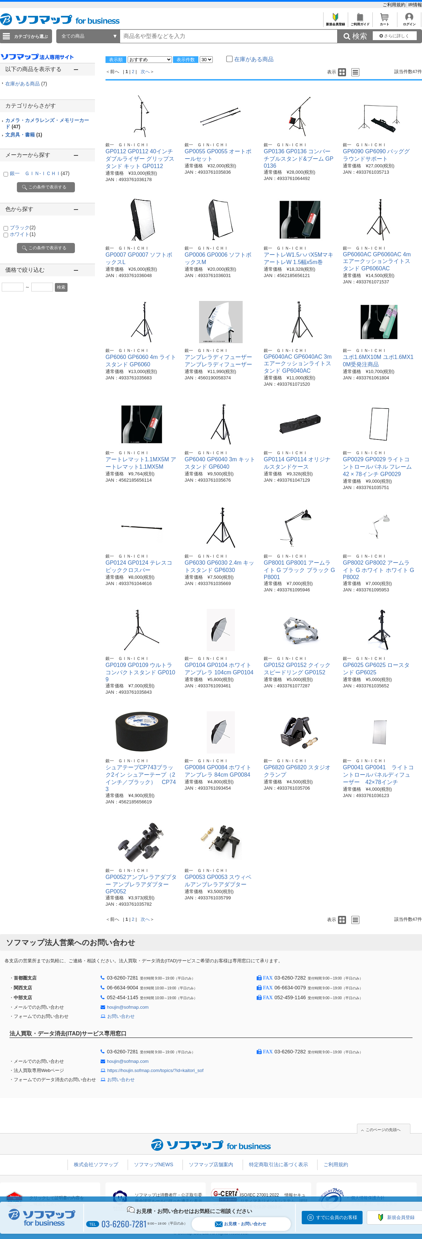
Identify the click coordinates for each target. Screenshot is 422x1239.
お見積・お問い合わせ (240, 1224)
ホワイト (23, 234)
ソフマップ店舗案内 (211, 1164)
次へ (145, 71)
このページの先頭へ (383, 1130)
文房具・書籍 (23, 134)
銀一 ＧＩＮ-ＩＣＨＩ (40, 173)
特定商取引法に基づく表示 (278, 1164)
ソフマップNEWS (153, 1164)
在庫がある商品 (26, 83)
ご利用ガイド (360, 22)
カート (384, 22)
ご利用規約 (395, 4)
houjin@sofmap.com (128, 1007)
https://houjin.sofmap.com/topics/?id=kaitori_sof (155, 1070)
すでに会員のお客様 (336, 1217)
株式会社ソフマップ (96, 1164)
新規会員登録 (335, 22)
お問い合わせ (121, 1016)
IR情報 (415, 4)
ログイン (409, 22)
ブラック (23, 227)
